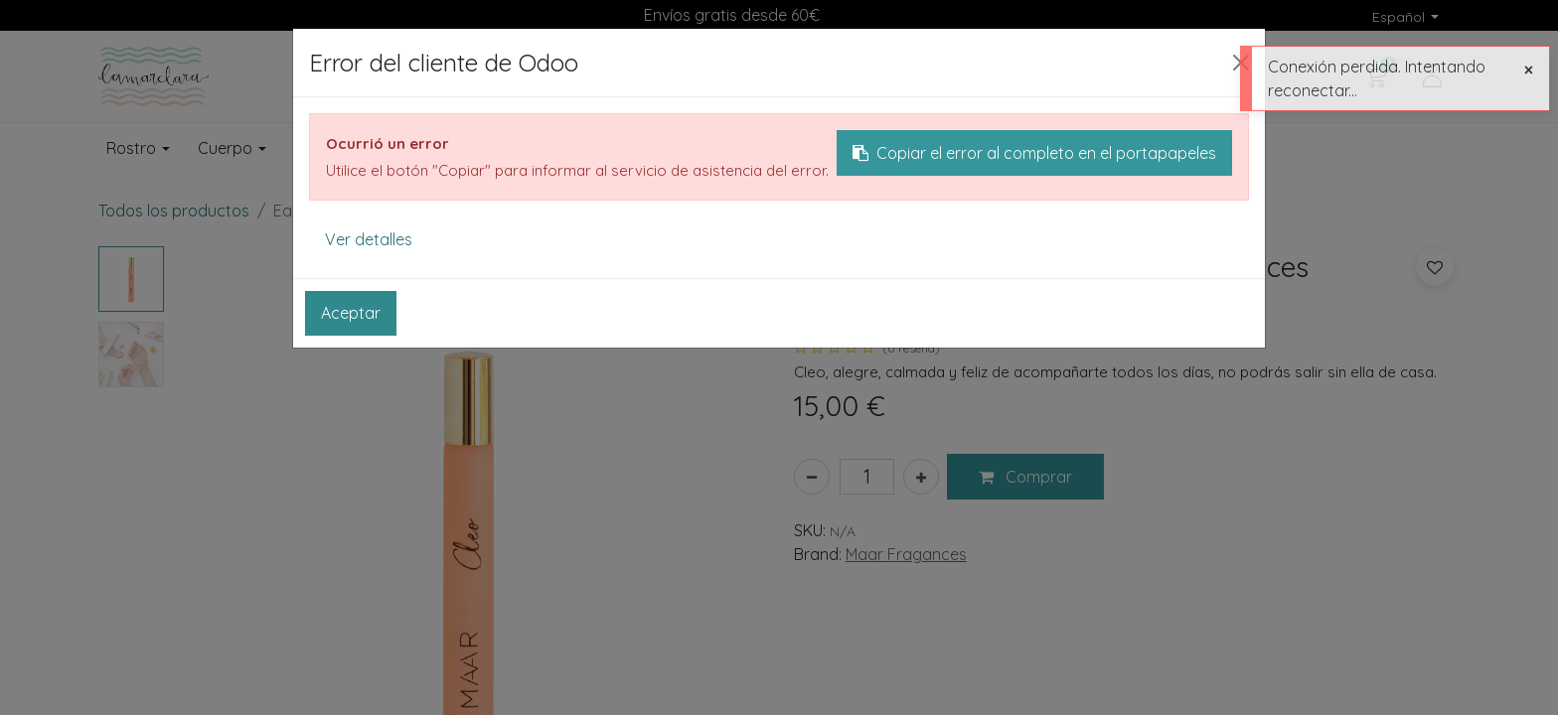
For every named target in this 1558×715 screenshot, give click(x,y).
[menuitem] (961, 149)
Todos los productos (173, 210)
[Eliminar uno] (812, 477)
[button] (1025, 477)
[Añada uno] (921, 477)
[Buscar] (1045, 76)
